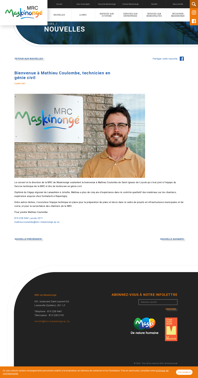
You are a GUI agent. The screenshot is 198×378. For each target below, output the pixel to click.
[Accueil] (23, 17)
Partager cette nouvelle (165, 70)
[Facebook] (194, 21)
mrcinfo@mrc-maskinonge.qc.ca (52, 332)
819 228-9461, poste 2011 (28, 229)
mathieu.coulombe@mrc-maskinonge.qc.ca (36, 233)
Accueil (49, 35)
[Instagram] (194, 12)
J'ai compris (184, 372)
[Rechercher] (194, 4)
